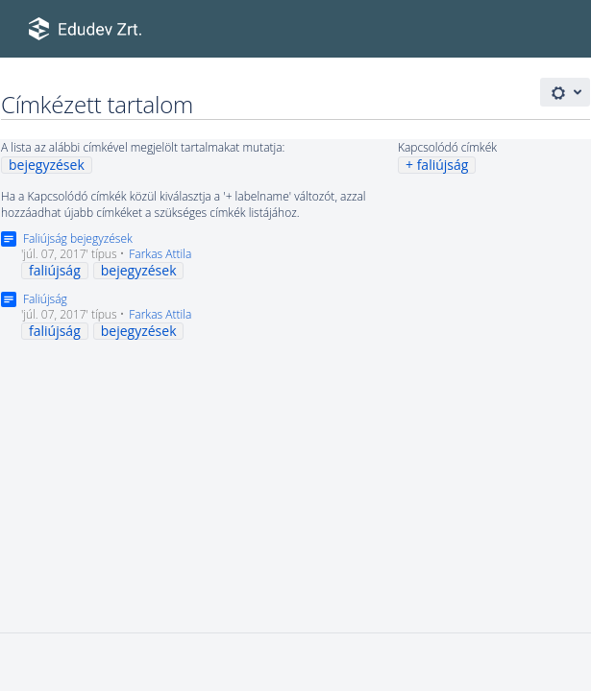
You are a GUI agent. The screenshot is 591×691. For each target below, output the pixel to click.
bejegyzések (47, 164)
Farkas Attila (160, 254)
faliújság (443, 164)
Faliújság (45, 299)
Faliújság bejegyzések (78, 238)
